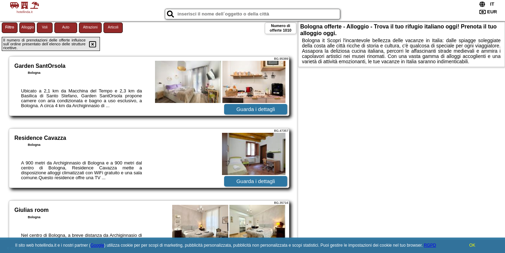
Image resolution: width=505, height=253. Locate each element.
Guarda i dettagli (255, 109)
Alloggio (27, 27)
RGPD (430, 245)
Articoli (113, 27)
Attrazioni (90, 27)
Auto (65, 27)
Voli (44, 27)
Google (97, 245)
